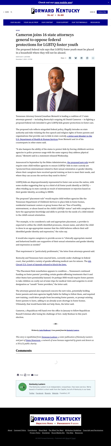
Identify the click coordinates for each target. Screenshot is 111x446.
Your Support (62, 22)
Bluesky (48, 393)
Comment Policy (20, 430)
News (18, 30)
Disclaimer (46, 433)
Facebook (39, 393)
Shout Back (43, 430)
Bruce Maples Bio (58, 433)
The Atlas (69, 433)
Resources (95, 22)
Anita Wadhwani (45, 330)
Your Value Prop (31, 22)
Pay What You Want (56, 430)
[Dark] (6, 12)
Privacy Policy (35, 433)
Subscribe (102, 12)
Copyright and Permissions (93, 430)
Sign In (92, 12)
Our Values (15, 22)
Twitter (31, 393)
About (10, 430)
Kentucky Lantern (23, 57)
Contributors (32, 430)
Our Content (47, 22)
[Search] (11, 12)
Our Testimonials (79, 22)
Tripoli (73, 438)
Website (55, 393)
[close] (108, 2)
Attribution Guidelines (73, 430)
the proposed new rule (77, 162)
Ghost (68, 438)
